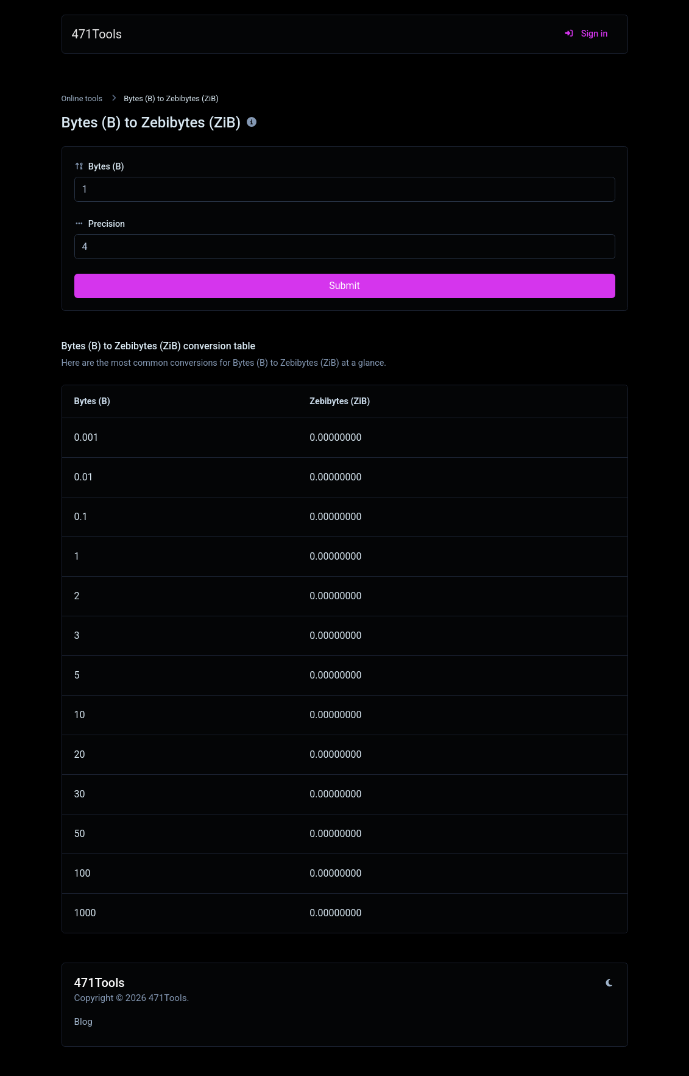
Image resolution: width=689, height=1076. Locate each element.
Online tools (82, 98)
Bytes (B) (99, 167)
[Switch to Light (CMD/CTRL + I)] (609, 983)
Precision (99, 224)
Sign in (585, 34)
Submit (344, 285)
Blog (83, 1021)
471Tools (97, 34)
